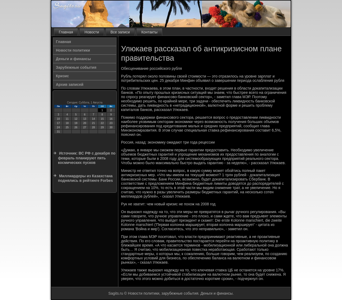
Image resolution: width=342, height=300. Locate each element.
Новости (91, 32)
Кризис (62, 76)
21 (93, 123)
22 (102, 123)
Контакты (149, 32)
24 (58, 127)
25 (67, 127)
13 (84, 118)
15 (102, 118)
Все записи (120, 32)
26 (76, 127)
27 (84, 127)
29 (102, 127)
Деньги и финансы (73, 59)
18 (67, 123)
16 (111, 118)
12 (76, 118)
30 (111, 127)
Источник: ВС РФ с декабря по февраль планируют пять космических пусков (86, 158)
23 (111, 123)
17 (58, 123)
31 (58, 131)
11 (67, 118)
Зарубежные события (76, 67)
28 (93, 127)
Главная (66, 32)
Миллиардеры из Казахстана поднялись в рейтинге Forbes (85, 178)
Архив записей (69, 84)
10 (58, 118)
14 (93, 118)
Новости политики (73, 50)
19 (76, 123)
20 (84, 123)
